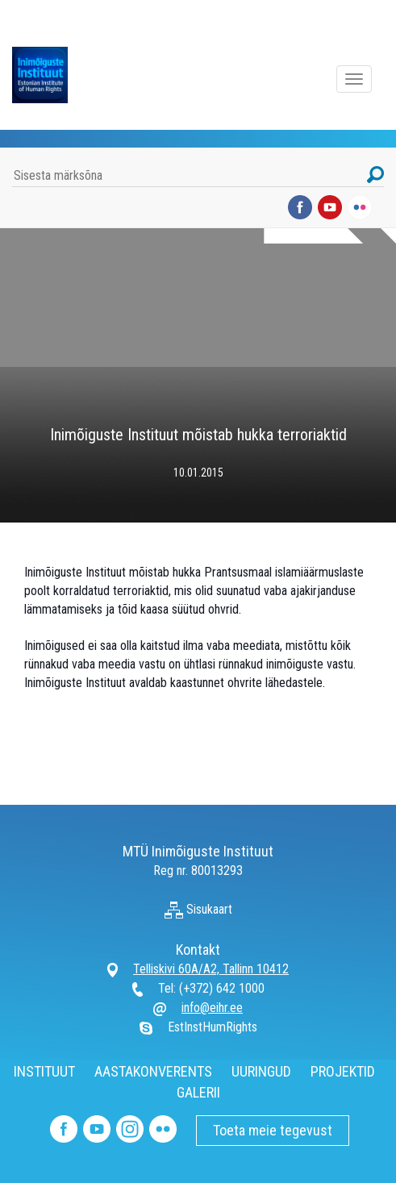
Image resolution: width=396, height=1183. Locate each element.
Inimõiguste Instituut (48, 75)
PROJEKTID (343, 1071)
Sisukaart (198, 909)
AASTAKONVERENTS (153, 1071)
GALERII (198, 1092)
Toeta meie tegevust (272, 1130)
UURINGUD (261, 1071)
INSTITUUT (44, 1071)
